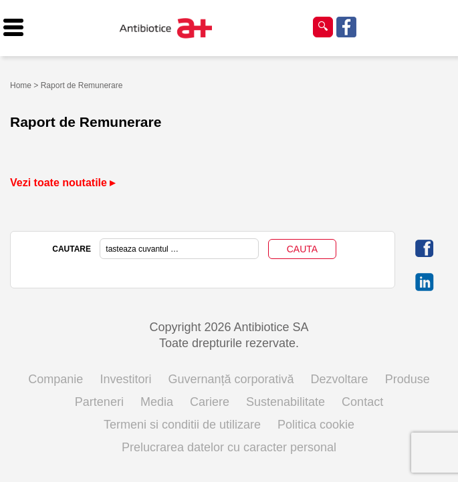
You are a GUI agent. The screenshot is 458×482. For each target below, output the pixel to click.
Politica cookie (315, 424)
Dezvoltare (339, 379)
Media (156, 402)
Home (20, 85)
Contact (362, 402)
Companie (55, 379)
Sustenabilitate (285, 402)
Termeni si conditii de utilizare (182, 424)
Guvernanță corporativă (231, 379)
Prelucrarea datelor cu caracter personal (229, 447)
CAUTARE (71, 249)
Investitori (125, 379)
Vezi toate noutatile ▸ (62, 182)
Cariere (209, 402)
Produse (407, 379)
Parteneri (99, 402)
